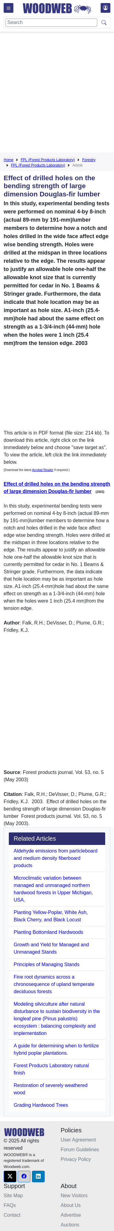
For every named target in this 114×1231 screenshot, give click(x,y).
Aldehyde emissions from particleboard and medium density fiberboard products (56, 858)
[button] (10, 1176)
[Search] (51, 23)
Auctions (70, 1224)
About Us (71, 1205)
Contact (12, 1215)
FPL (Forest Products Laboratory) (48, 160)
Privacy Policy (76, 1159)
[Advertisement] (57, 93)
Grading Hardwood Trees (41, 1105)
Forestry (88, 160)
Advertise (71, 1215)
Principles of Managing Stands (46, 964)
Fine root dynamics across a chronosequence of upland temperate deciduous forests (54, 984)
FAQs (10, 1205)
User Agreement (78, 1139)
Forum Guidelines (80, 1149)
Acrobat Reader (42, 470)
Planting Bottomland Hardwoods (48, 932)
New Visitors (74, 1195)
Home (8, 160)
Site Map (13, 1195)
